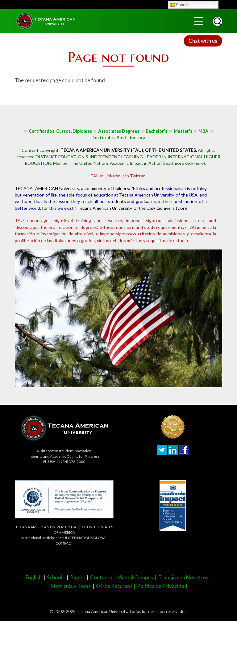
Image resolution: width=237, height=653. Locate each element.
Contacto (101, 577)
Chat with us (203, 41)
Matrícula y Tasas (71, 586)
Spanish (180, 5)
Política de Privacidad (162, 586)
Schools (56, 577)
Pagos (77, 577)
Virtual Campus (135, 577)
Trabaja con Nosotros (183, 577)
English (33, 577)
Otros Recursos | (116, 586)
